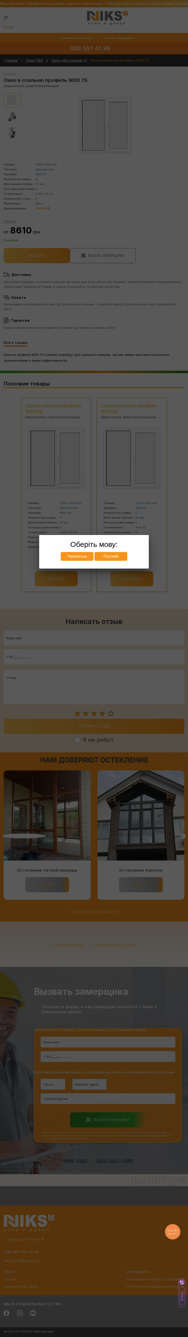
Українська (77, 556)
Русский (111, 556)
